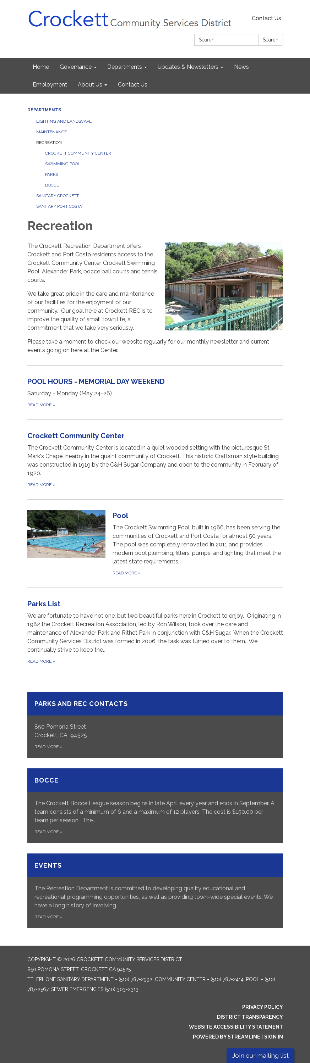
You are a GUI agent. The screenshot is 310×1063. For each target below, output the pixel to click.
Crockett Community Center (78, 153)
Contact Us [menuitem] (132, 84)
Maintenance (51, 131)
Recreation (49, 142)
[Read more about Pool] (155, 543)
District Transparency (250, 1017)
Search (270, 40)
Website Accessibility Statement (236, 1027)
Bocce (52, 185)
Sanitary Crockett (57, 195)
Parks (51, 174)
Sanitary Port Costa (59, 206)
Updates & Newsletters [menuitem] (188, 66)
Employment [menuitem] (50, 84)
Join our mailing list (260, 1055)
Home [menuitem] (41, 66)
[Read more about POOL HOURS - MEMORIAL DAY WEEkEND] (155, 392)
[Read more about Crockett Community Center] (155, 459)
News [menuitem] (241, 66)
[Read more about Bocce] (155, 805)
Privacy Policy (262, 1007)
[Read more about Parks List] (155, 632)
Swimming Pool (62, 163)
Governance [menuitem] (76, 66)
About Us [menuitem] (90, 84)
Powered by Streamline (226, 1037)
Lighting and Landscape (64, 121)
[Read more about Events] (155, 890)
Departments (44, 109)
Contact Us (266, 18)
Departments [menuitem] (124, 66)
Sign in (273, 1037)
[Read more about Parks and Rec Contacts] (155, 725)
